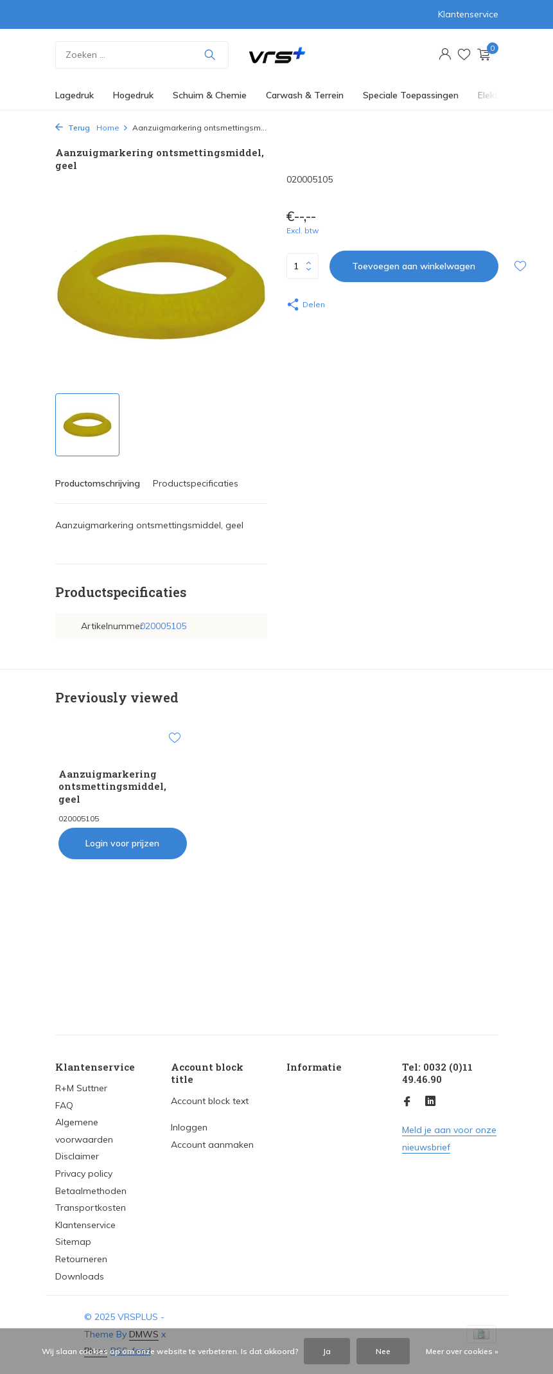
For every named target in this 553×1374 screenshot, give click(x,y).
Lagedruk (74, 95)
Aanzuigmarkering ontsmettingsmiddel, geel (112, 786)
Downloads (79, 1276)
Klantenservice (468, 14)
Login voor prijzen (122, 843)
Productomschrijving (97, 483)
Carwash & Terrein (305, 95)
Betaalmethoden (91, 1191)
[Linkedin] (430, 1102)
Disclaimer (77, 1156)
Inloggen (189, 1127)
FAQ (64, 1105)
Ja (327, 1351)
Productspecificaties (195, 483)
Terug (72, 127)
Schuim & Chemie (210, 95)
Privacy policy (83, 1173)
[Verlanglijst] (464, 55)
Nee (383, 1351)
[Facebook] (407, 1102)
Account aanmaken (212, 1144)
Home (112, 127)
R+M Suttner (81, 1088)
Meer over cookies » (462, 1351)
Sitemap (73, 1241)
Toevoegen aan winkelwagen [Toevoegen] (413, 266)
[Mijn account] (445, 55)
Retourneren (81, 1259)
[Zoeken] (142, 55)
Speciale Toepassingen (411, 95)
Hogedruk (133, 95)
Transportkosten (90, 1207)
